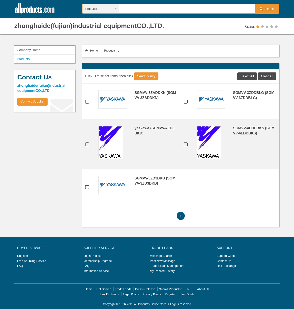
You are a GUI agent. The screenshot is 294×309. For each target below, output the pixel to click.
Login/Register (93, 255)
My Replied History (162, 271)
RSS (190, 289)
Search (267, 8)
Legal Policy (131, 294)
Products (110, 50)
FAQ (20, 265)
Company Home (28, 50)
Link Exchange (226, 265)
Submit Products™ (171, 289)
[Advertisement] (44, 143)
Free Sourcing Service (31, 261)
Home (91, 50)
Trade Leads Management (167, 265)
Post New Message (162, 261)
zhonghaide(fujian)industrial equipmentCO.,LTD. (89, 25)
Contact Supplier (32, 101)
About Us (203, 289)
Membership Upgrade (98, 261)
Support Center (227, 255)
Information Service (96, 271)
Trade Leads (123, 289)
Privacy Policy (152, 294)
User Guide (186, 294)
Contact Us (224, 261)
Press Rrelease (145, 289)
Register (22, 255)
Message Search (161, 255)
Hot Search (103, 289)
